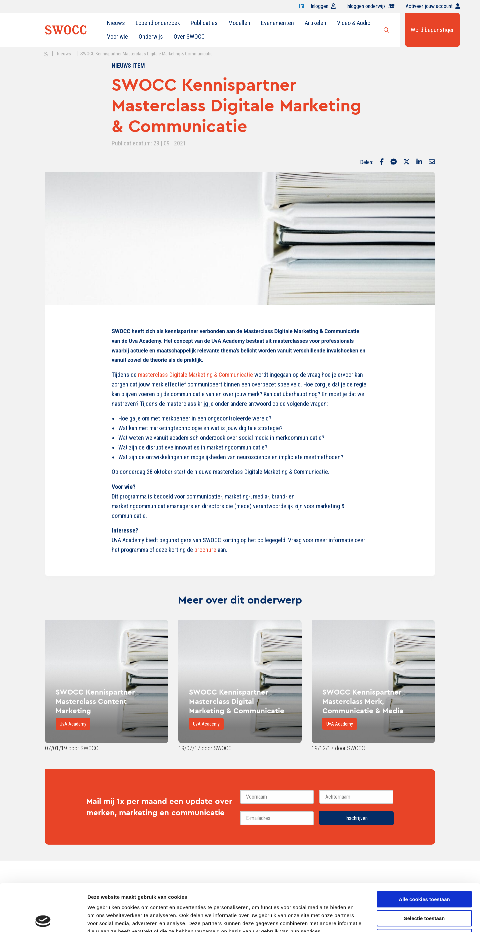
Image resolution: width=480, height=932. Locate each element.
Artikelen (315, 22)
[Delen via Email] (432, 162)
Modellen (239, 22)
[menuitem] (116, 23)
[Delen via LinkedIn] (419, 162)
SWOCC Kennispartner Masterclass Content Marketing (95, 701)
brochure (205, 549)
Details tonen (360, 919)
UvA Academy (73, 724)
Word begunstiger (432, 29)
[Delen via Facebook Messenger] (393, 162)
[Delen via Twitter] (406, 162)
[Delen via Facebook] (382, 162)
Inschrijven (356, 818)
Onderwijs (151, 36)
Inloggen (323, 6)
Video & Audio (353, 22)
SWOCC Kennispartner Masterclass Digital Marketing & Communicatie (236, 701)
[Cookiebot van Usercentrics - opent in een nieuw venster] (43, 919)
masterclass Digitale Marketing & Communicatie (195, 374)
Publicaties (204, 22)
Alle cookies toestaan (424, 852)
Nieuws (116, 22)
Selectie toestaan (424, 871)
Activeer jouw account (433, 6)
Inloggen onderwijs (370, 6)
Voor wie (117, 36)
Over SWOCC (189, 36)
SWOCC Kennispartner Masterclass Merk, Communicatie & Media (362, 701)
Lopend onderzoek (158, 22)
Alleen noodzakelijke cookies (424, 890)
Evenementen (277, 22)
